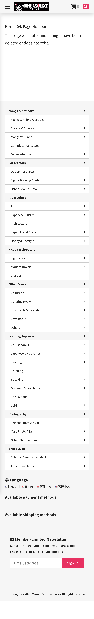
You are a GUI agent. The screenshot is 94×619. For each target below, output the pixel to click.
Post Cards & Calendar (26, 320)
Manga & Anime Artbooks (28, 120)
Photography (18, 429)
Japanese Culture (23, 220)
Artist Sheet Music (23, 484)
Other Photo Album (24, 456)
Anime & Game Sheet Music (30, 474)
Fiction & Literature (23, 256)
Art (13, 211)
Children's (18, 302)
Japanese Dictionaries (26, 365)
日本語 (29, 504)
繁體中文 (66, 504)
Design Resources (23, 174)
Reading (17, 374)
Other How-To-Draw (25, 193)
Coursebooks (20, 356)
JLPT (14, 420)
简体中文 (47, 504)
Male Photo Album (24, 447)
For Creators (18, 165)
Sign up (73, 580)
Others (16, 338)
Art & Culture (18, 202)
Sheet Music (17, 465)
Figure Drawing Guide (26, 184)
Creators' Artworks (24, 129)
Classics (16, 284)
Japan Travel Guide (24, 238)
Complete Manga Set (25, 147)
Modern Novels (21, 274)
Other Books (18, 293)
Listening (17, 384)
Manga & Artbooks (22, 111)
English (13, 504)
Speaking (17, 393)
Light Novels (19, 265)
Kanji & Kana (20, 411)
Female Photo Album (25, 438)
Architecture (19, 229)
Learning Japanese (22, 347)
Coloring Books (22, 311)
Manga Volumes (22, 138)
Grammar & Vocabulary (27, 402)
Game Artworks (22, 156)
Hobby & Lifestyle (23, 247)
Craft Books (19, 329)
